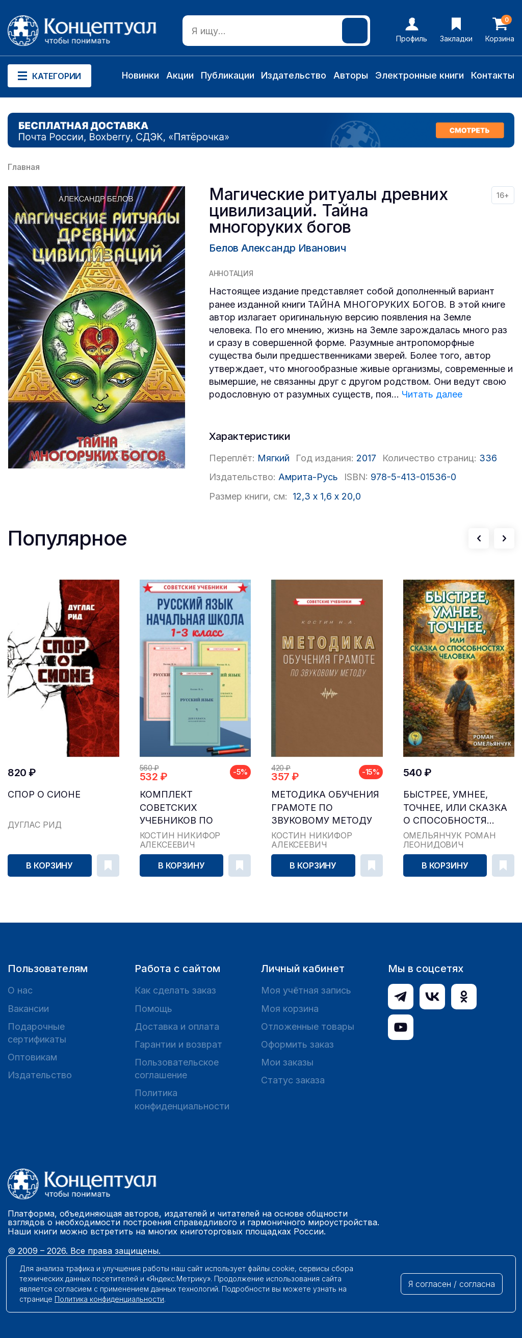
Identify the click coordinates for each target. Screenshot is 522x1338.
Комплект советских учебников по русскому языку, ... (189, 807)
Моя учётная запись (306, 990)
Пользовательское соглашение (177, 1068)
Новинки (140, 75)
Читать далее (432, 394)
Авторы (350, 75)
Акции (180, 75)
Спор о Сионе (44, 794)
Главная (24, 167)
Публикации (227, 75)
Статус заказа (293, 1080)
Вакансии (28, 1008)
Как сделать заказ (175, 990)
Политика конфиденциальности (182, 1099)
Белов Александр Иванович (277, 248)
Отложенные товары (307, 1026)
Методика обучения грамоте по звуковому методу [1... (325, 807)
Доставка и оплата (177, 1026)
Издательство (293, 75)
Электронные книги (419, 75)
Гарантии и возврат (178, 1044)
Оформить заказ (297, 1044)
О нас (20, 990)
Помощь (153, 1008)
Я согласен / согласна (451, 1284)
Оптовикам (32, 1057)
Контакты (492, 75)
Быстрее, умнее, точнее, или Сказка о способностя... (455, 807)
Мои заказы (287, 1062)
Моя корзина (290, 1008)
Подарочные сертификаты (37, 1033)
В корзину (49, 865)
